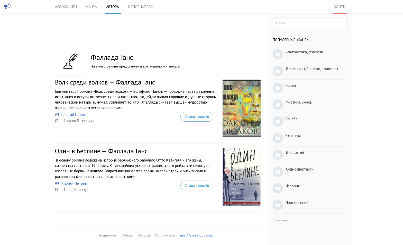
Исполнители (140, 6)
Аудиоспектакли (300, 169)
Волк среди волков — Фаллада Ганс (105, 82)
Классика (293, 135)
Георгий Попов (73, 114)
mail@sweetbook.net (196, 235)
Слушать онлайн (197, 116)
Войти (339, 6)
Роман (291, 85)
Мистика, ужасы (299, 102)
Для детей (295, 152)
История (293, 185)
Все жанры (280, 220)
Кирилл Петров (74, 183)
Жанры (91, 6)
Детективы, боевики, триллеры (312, 68)
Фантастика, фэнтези (304, 51)
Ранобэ (291, 118)
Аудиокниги (66, 6)
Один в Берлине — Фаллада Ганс (101, 151)
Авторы (113, 6)
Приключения (297, 202)
